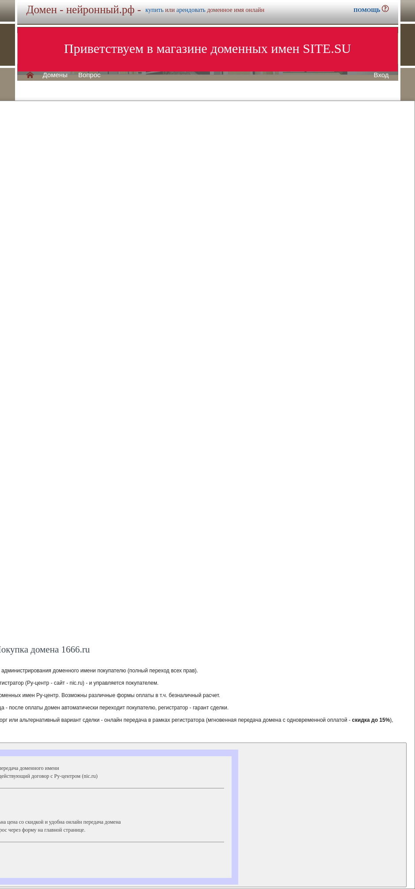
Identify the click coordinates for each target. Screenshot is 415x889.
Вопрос (89, 75)
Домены (55, 75)
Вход (381, 75)
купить (154, 10)
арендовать (191, 10)
